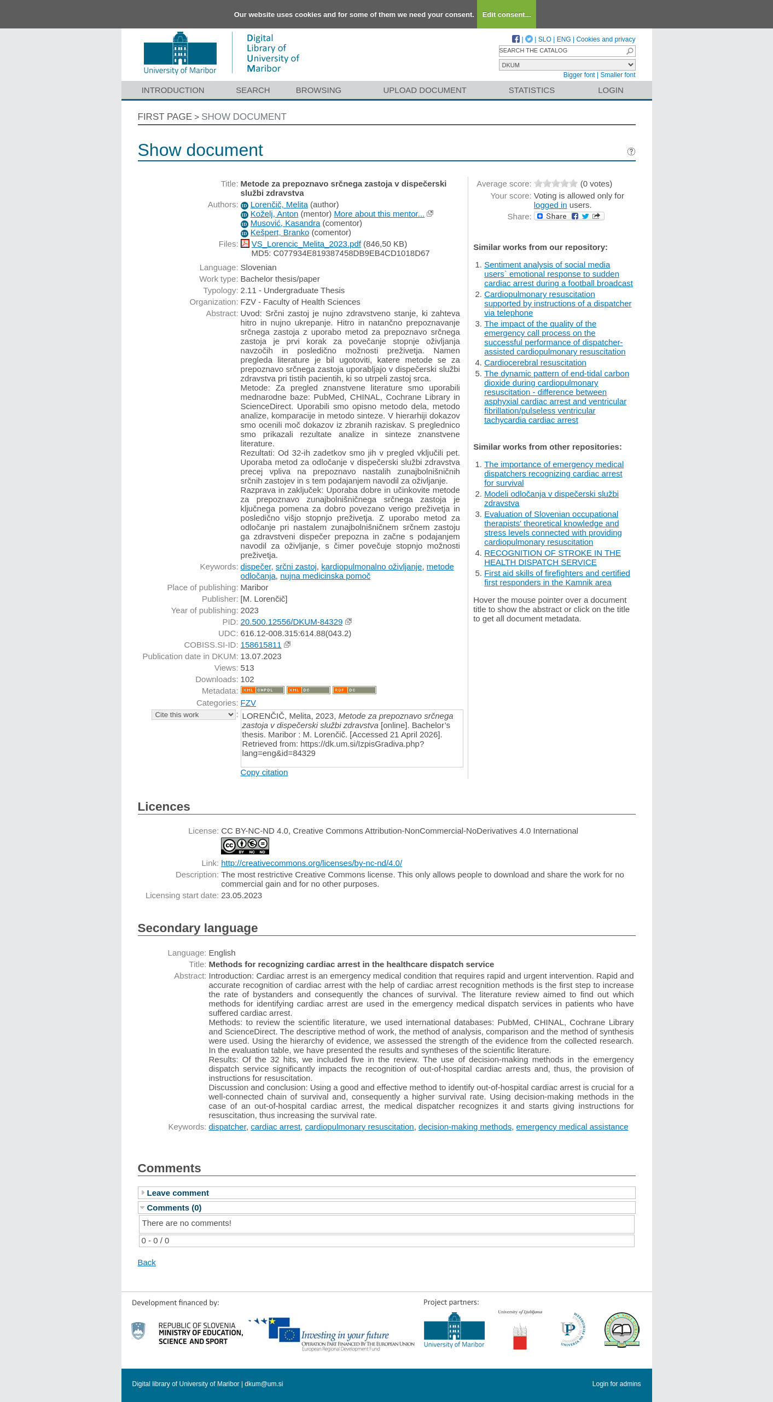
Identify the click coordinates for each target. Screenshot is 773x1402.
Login (611, 90)
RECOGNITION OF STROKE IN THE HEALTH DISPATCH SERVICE (552, 557)
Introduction (173, 90)
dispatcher (227, 1126)
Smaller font (617, 75)
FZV (248, 702)
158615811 (261, 644)
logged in (550, 205)
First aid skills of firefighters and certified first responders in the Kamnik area (557, 577)
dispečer (256, 566)
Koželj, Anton (275, 213)
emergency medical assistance (572, 1126)
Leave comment (178, 1192)
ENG (564, 39)
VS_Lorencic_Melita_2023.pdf (306, 243)
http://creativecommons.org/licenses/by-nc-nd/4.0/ (311, 863)
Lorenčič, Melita (279, 204)
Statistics (532, 90)
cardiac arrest (275, 1126)
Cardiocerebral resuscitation (535, 362)
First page (165, 117)
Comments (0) (174, 1207)
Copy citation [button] (264, 772)
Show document (244, 117)
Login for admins (616, 1384)
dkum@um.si (264, 1384)
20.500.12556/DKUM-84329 (292, 621)
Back (147, 1262)
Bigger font (579, 75)
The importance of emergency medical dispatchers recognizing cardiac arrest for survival (554, 473)
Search (253, 90)
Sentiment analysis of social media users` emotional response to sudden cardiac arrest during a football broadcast (558, 274)
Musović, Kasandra (286, 223)
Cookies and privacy (605, 39)
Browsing (318, 90)
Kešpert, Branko (280, 232)
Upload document (425, 90)
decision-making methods (465, 1126)
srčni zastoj (296, 566)
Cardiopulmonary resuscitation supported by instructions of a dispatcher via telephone (557, 303)
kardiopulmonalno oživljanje (371, 566)
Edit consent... (507, 14)
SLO (544, 39)
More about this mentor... (379, 213)
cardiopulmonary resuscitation (359, 1126)
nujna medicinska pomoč (325, 575)
